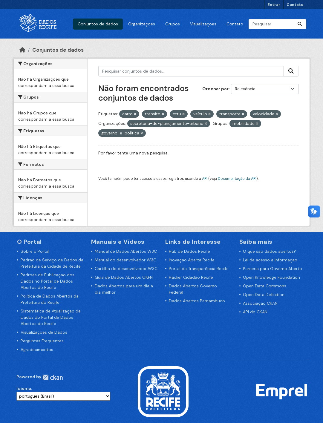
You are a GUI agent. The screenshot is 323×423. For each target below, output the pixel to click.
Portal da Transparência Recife (199, 268)
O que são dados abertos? (269, 251)
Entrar (273, 4)
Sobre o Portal (35, 251)
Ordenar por (215, 88)
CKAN (52, 377)
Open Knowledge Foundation (271, 277)
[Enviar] (300, 24)
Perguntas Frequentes (42, 341)
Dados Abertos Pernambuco (197, 301)
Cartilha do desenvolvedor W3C (126, 268)
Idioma (23, 388)
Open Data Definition (263, 294)
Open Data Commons (264, 286)
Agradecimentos (37, 349)
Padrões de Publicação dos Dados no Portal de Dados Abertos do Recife (47, 281)
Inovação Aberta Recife (192, 260)
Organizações (141, 24)
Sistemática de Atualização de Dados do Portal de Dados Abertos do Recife (51, 317)
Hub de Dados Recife (189, 251)
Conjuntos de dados (98, 24)
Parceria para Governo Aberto (272, 268)
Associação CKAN (260, 303)
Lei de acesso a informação (270, 260)
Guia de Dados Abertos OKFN (124, 277)
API (204, 178)
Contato (295, 4)
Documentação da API (237, 178)
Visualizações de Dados (44, 332)
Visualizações (203, 24)
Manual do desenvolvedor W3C (125, 260)
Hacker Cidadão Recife (191, 277)
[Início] (22, 50)
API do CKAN (255, 312)
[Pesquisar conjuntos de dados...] (277, 24)
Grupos (172, 24)
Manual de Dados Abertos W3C (126, 251)
